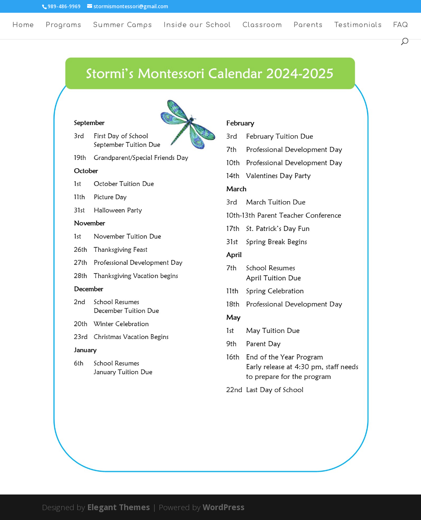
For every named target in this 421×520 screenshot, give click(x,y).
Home (23, 25)
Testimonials (358, 25)
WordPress (224, 507)
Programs (63, 25)
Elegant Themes (118, 507)
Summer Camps (122, 25)
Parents (308, 25)
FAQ (400, 25)
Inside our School (197, 25)
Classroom (262, 25)
